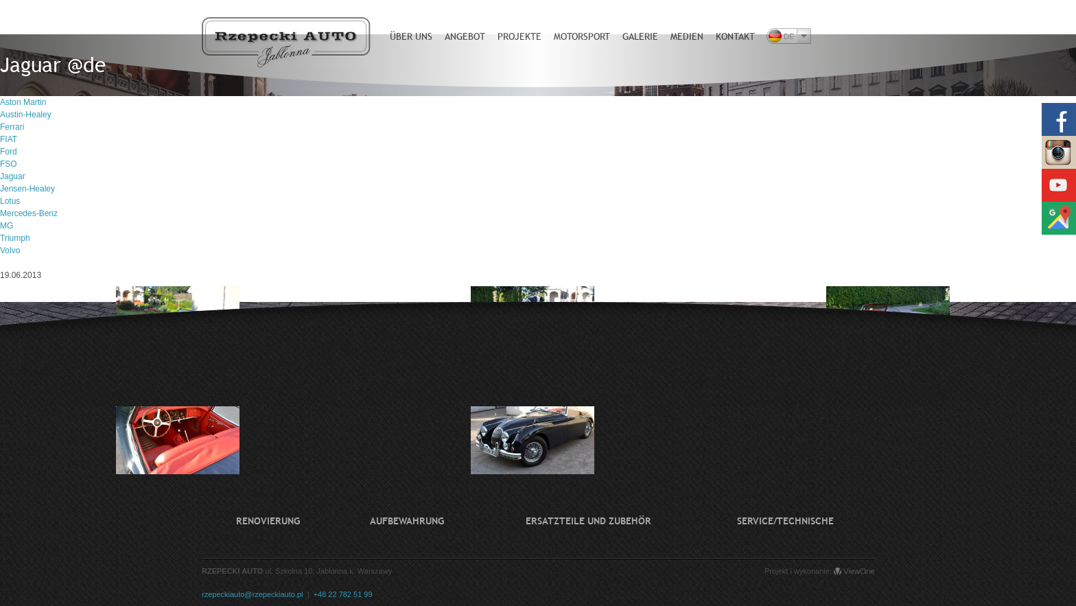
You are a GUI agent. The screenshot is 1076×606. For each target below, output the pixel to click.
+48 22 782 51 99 (343, 594)
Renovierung (268, 520)
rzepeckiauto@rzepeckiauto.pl (252, 594)
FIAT (8, 139)
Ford (8, 151)
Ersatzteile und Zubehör (588, 520)
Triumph (15, 238)
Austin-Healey (25, 114)
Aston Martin (23, 102)
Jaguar (12, 176)
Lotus (10, 201)
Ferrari (12, 127)
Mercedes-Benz (29, 213)
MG (6, 226)
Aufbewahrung (407, 520)
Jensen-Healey (27, 189)
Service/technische (785, 520)
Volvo (10, 250)
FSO (8, 164)
